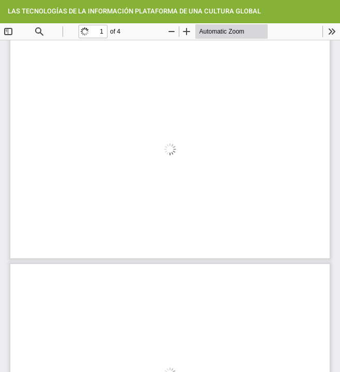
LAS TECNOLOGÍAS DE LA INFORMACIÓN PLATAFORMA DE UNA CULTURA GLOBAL (134, 11)
